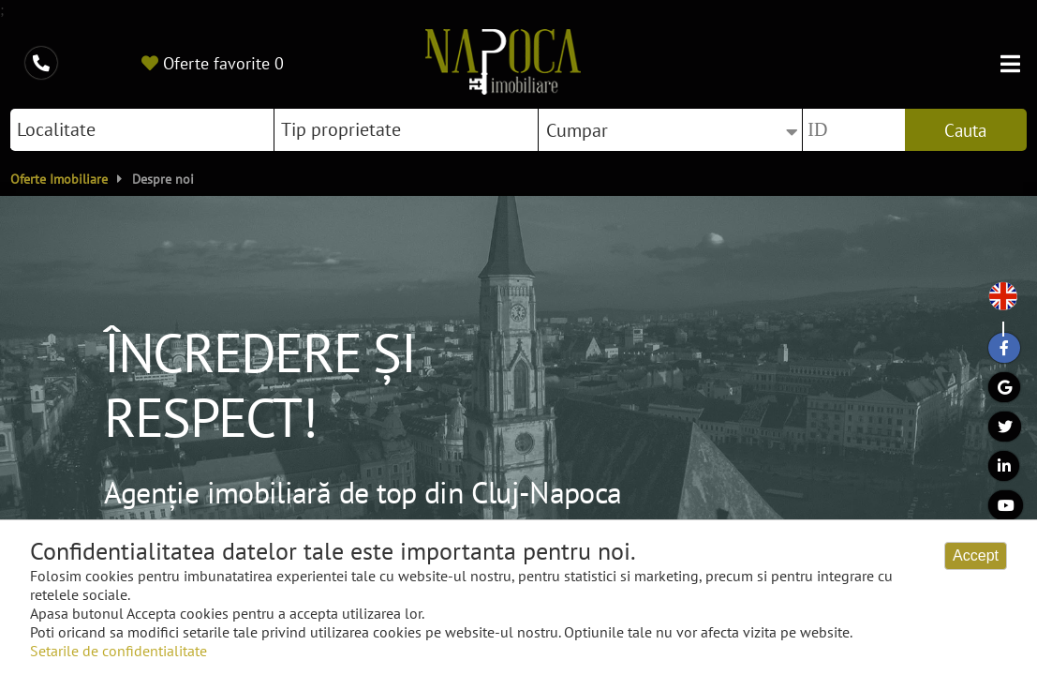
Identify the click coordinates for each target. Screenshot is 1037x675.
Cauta (965, 130)
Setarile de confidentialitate (118, 650)
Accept (976, 555)
